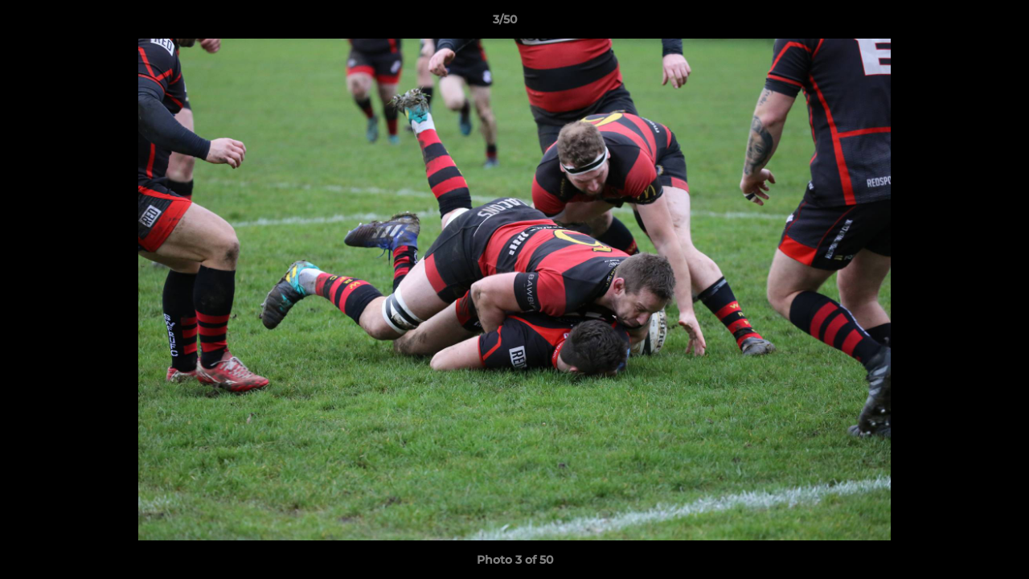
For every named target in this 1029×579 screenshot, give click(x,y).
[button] (961, 23)
